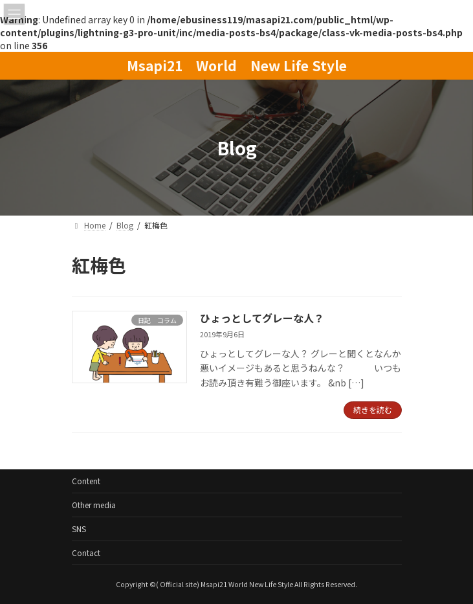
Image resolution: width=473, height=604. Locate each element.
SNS (79, 528)
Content (86, 480)
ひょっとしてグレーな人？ (262, 318)
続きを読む (372, 409)
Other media (94, 504)
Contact (86, 552)
